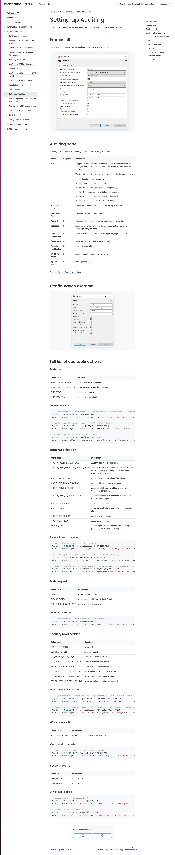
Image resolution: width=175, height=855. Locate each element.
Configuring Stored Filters (60, 850)
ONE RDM (53, 11)
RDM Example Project (18, 36)
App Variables (14, 89)
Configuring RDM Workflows (20, 80)
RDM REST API (15, 115)
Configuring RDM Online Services (22, 106)
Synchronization (15, 69)
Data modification (154, 44)
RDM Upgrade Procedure (17, 129)
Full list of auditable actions (157, 37)
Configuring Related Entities (20, 110)
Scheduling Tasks (16, 85)
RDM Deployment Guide (17, 124)
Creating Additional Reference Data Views (21, 53)
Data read (151, 40)
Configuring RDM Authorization (22, 64)
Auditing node (152, 29)
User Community (135, 4)
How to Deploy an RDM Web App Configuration (22, 100)
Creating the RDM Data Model (21, 48)
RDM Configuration (15, 31)
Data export (152, 48)
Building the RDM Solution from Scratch (22, 41)
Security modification (156, 52)
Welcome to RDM (14, 13)
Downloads (165, 4)
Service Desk (151, 4)
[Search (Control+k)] (121, 4)
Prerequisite (151, 25)
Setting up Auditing (17, 94)
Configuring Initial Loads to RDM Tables (22, 74)
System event (153, 59)
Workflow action (154, 56)
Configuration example (155, 33)
